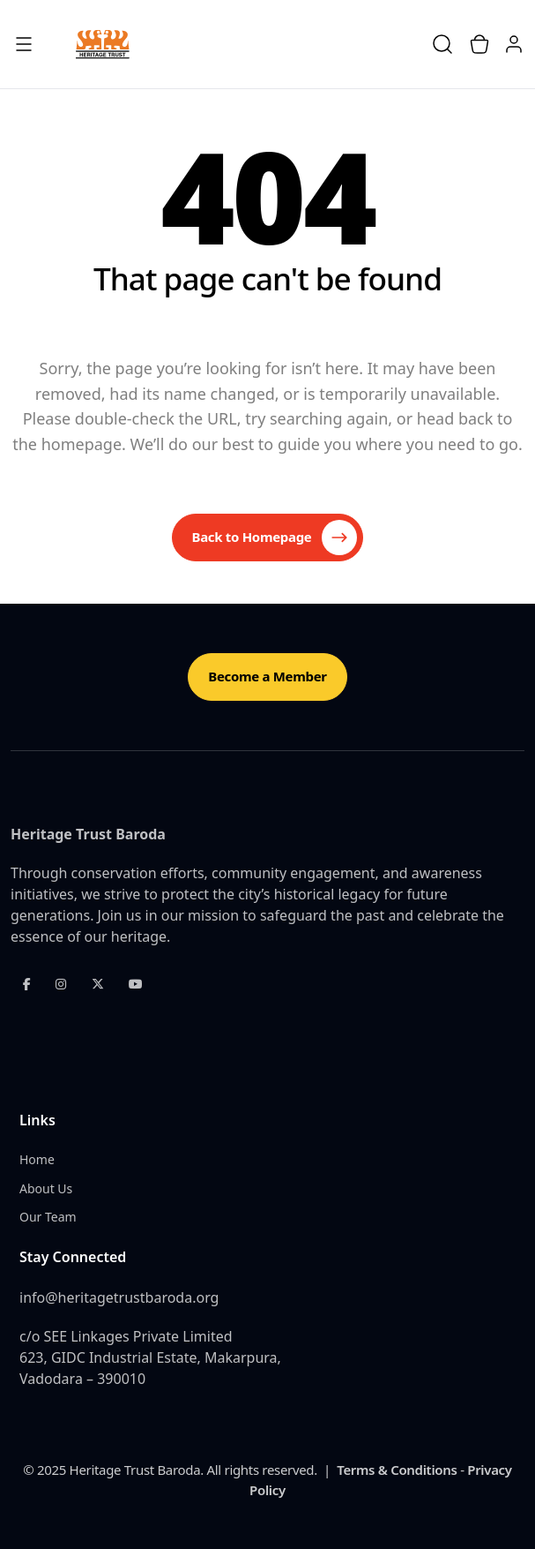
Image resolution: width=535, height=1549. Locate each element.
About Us (45, 1188)
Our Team (48, 1216)
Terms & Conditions (397, 1469)
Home (37, 1159)
